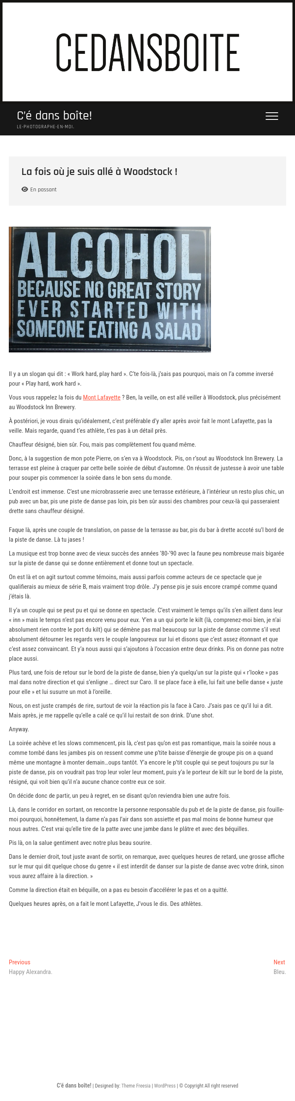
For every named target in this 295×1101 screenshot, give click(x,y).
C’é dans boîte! (54, 116)
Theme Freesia (135, 1086)
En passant (43, 189)
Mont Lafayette (102, 397)
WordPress (165, 1086)
